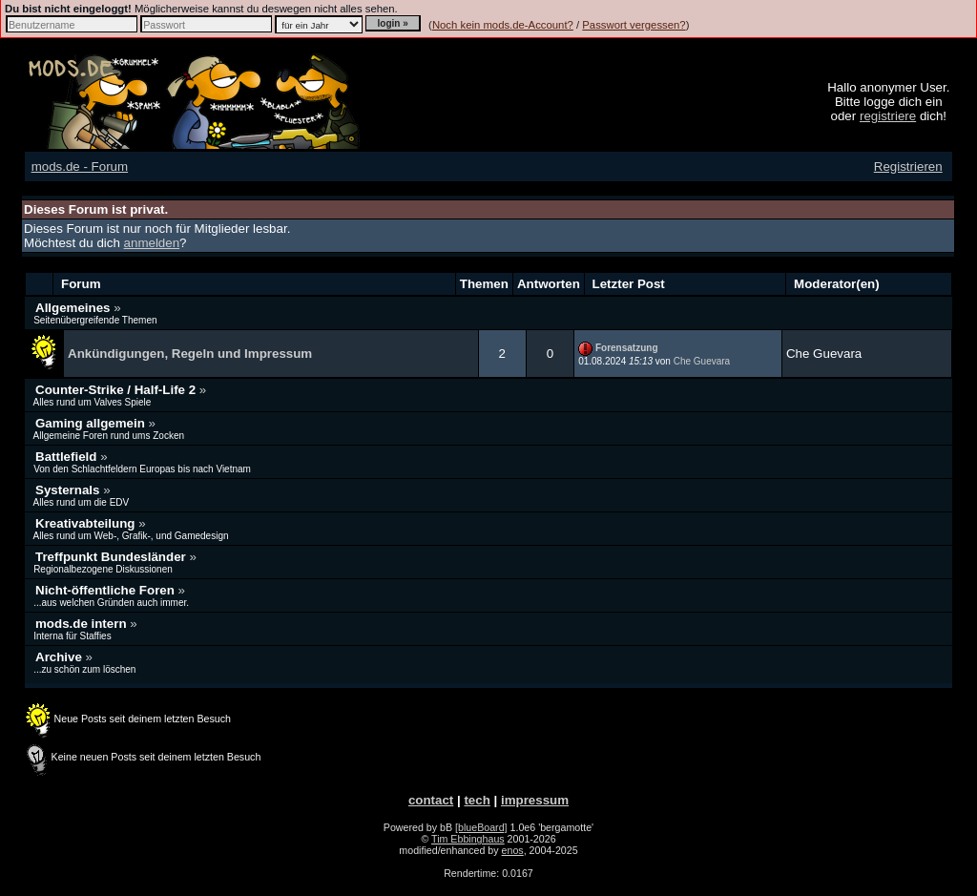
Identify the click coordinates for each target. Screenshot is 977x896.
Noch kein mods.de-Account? (502, 25)
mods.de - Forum (79, 166)
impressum (535, 800)
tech (476, 800)
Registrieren (908, 166)
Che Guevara (702, 361)
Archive (60, 657)
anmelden (152, 243)
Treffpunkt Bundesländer (112, 557)
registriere (888, 116)
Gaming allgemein (92, 423)
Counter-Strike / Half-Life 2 (117, 390)
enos (513, 850)
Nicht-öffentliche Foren (106, 590)
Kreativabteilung (86, 523)
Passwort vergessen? (633, 25)
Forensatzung (626, 348)
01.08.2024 (615, 361)
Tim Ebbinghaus (468, 838)
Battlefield (67, 456)
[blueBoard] (481, 827)
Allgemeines (74, 308)
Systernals (69, 490)
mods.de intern (82, 623)
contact (430, 800)
